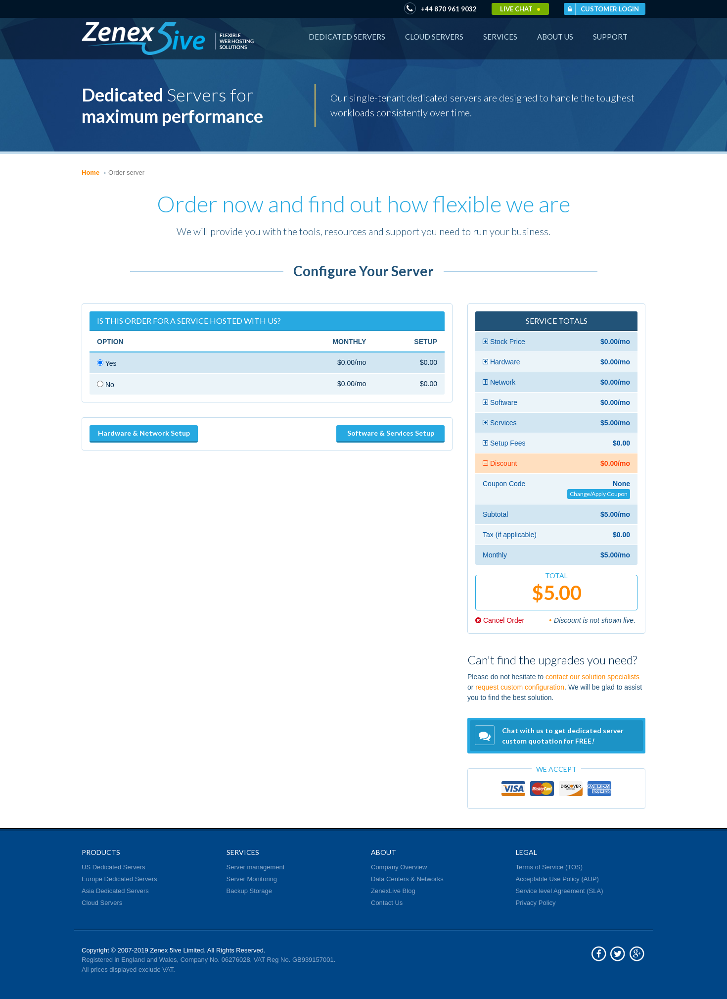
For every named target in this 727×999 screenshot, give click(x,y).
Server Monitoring (252, 879)
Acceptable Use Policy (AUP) (557, 879)
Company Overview (399, 867)
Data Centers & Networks (407, 879)
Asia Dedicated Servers (115, 891)
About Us (555, 36)
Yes (106, 363)
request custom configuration (519, 687)
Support (610, 36)
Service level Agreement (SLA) (559, 891)
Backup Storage (250, 891)
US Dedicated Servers (113, 867)
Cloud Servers (434, 36)
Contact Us (387, 902)
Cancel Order (499, 620)
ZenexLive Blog (393, 891)
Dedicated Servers (347, 36)
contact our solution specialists (592, 677)
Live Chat (520, 9)
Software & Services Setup (390, 433)
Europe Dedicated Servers (119, 879)
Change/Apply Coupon (599, 494)
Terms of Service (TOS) (549, 867)
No (105, 385)
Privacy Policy (536, 902)
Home (90, 172)
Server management (256, 867)
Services (500, 36)
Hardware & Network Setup (144, 433)
